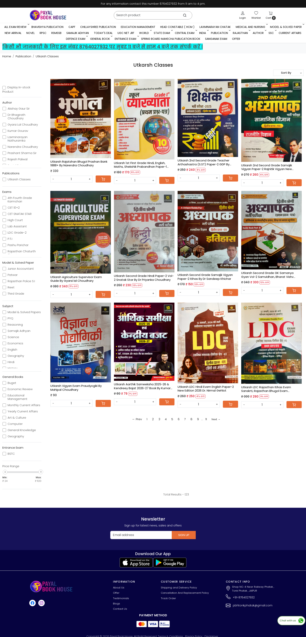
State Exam (163, 33)
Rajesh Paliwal (18, 159)
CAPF (71, 27)
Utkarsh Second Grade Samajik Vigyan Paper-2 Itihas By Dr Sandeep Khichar (205, 277)
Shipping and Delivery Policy (179, 587)
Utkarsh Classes (19, 179)
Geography (16, 356)
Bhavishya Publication (47, 27)
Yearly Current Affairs (23, 411)
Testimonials (121, 598)
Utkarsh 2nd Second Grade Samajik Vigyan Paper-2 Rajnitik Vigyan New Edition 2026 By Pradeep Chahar (266, 167)
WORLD (145, 33)
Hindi (11, 362)
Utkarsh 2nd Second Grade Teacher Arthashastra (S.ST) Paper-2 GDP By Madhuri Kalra (204, 162)
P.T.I (10, 239)
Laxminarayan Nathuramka (18, 138)
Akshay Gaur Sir (19, 108)
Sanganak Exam (216, 39)
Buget (12, 383)
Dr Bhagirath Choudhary (16, 116)
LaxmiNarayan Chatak (215, 27)
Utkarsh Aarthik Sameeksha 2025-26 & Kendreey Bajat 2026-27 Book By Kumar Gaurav (142, 386)
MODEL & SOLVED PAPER (287, 27)
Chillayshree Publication (98, 27)
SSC (272, 33)
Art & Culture (17, 417)
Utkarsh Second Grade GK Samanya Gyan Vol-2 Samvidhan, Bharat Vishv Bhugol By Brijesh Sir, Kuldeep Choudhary (270, 275)
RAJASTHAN (241, 33)
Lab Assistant (17, 226)
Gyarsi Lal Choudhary (23, 124)
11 (206, 419)
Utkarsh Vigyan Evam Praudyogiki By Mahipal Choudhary (76, 388)
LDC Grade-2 (17, 232)
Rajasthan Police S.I (21, 281)
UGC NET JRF (125, 33)
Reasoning (15, 324)
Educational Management (17, 397)
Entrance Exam (126, 39)
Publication (220, 33)
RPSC (43, 33)
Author (259, 33)
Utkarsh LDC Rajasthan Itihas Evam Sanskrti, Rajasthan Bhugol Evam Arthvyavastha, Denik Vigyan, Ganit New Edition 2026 (269, 389)
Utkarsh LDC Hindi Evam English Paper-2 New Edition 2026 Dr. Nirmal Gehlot (206, 388)
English (12, 349)
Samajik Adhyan (77, 33)
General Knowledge (22, 430)
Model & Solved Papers (24, 312)
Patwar (13, 275)
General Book (101, 39)
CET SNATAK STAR (20, 214)
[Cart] (103, 179)
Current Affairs (290, 33)
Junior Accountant (21, 268)
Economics (15, 343)
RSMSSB (56, 33)
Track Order (168, 598)
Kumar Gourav (18, 131)
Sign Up (183, 535)
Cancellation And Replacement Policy (185, 593)
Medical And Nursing (251, 27)
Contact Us (120, 609)
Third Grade (16, 293)
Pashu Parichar (18, 245)
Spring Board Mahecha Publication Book (170, 39)
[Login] (242, 15)
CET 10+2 (14, 207)
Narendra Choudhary (23, 147)
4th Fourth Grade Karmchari (20, 199)
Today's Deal (103, 33)
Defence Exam (76, 39)
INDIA (203, 33)
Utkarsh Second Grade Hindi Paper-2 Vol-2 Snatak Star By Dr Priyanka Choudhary (144, 278)
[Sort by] (288, 73)
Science (13, 337)
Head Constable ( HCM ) (177, 27)
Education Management (138, 27)
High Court (15, 220)
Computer (15, 424)
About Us (118, 587)
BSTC (11, 453)
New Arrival (13, 33)
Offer (236, 39)
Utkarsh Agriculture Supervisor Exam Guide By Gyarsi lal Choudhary (76, 279)
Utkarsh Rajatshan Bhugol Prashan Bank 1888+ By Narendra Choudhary (78, 163)
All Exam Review (16, 27)
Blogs (116, 603)
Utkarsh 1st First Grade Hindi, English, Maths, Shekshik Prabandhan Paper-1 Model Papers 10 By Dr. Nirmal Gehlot (140, 165)
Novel (30, 33)
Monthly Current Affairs (24, 405)
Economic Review (20, 389)
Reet (11, 287)
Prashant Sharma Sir (22, 153)
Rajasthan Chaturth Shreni (22, 253)
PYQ (10, 318)
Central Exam (185, 33)
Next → (216, 419)
